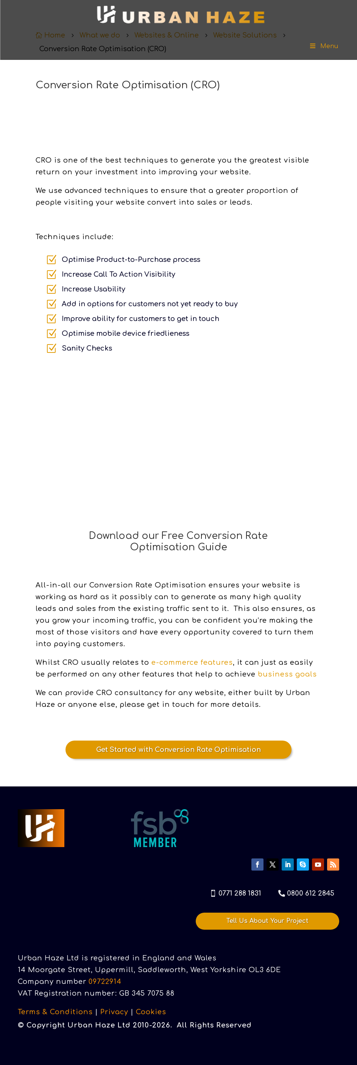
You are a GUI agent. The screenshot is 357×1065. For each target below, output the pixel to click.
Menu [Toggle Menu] (323, 46)
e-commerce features (192, 662)
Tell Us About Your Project (267, 920)
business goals (287, 674)
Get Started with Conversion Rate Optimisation (178, 749)
